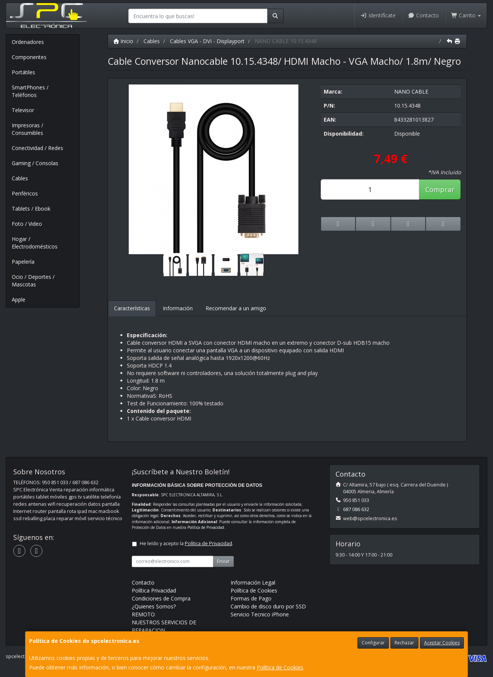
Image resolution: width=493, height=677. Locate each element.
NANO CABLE (411, 91)
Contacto (423, 15)
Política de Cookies (280, 667)
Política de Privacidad (205, 527)
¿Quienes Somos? (154, 606)
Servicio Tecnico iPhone (260, 614)
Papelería (23, 261)
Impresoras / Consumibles (27, 129)
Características (132, 308)
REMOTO (143, 614)
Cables (20, 178)
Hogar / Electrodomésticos (35, 242)
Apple (18, 299)
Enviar (223, 561)
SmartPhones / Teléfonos (30, 91)
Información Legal (253, 582)
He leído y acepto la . (186, 543)
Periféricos (25, 193)
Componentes (29, 57)
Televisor (23, 110)
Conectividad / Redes (37, 148)
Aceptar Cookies (442, 642)
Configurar (373, 642)
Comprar (439, 189)
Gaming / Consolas (35, 163)
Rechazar (404, 642)
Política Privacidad (154, 590)
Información (178, 308)
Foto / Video (27, 223)
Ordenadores (28, 41)
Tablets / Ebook (31, 208)
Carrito (466, 15)
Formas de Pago (251, 598)
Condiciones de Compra (161, 598)
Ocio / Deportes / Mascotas (33, 280)
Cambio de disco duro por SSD (268, 606)
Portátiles (23, 72)
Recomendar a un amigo (236, 308)
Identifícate (378, 15)
